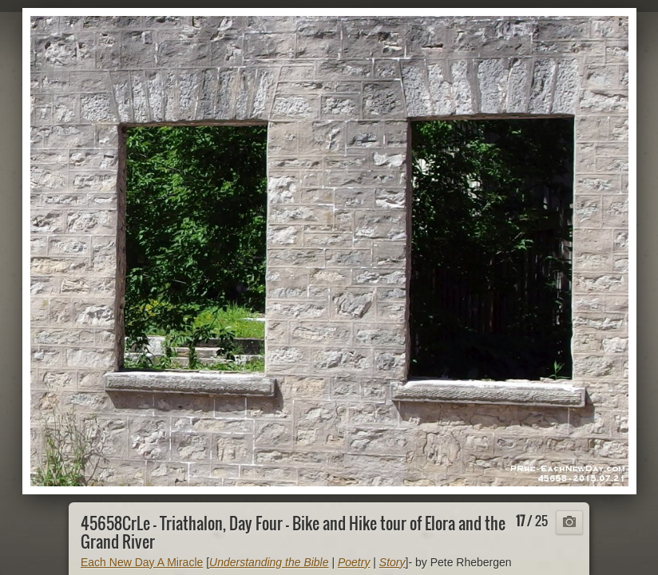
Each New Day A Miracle (142, 562)
